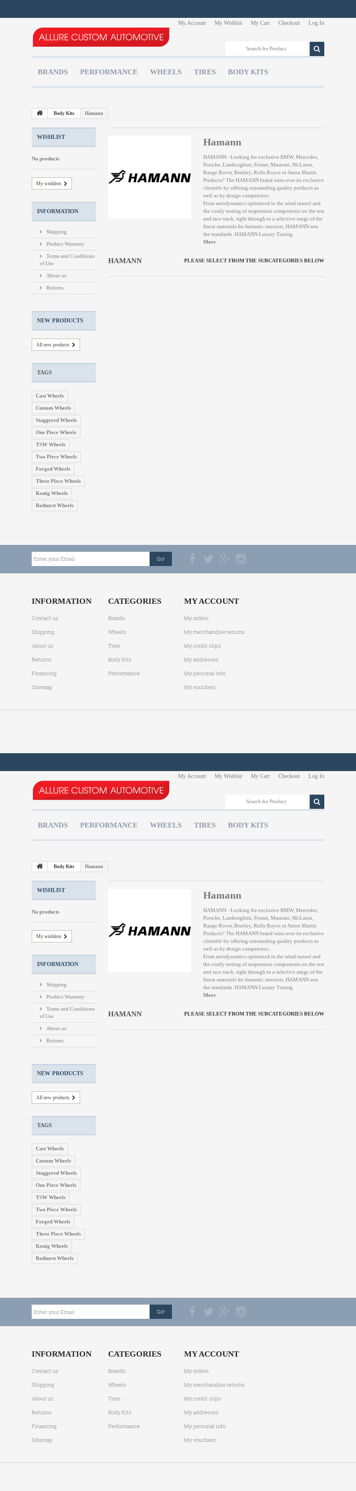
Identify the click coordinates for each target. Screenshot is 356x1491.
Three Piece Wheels (58, 481)
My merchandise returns (214, 631)
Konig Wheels (52, 493)
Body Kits (248, 72)
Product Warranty (65, 244)
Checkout (289, 23)
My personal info (205, 673)
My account (211, 600)
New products (60, 321)
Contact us (45, 618)
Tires (205, 72)
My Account (192, 23)
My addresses (201, 659)
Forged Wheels (53, 469)
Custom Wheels (53, 408)
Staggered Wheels (56, 420)
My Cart (260, 23)
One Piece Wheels (56, 432)
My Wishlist (228, 23)
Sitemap (42, 687)
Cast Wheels (50, 396)
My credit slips (202, 645)
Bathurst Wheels (55, 505)
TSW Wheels (50, 444)
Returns (54, 288)
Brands (53, 72)
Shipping (56, 232)
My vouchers (200, 687)
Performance (109, 72)
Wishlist (51, 137)
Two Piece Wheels (56, 457)
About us (55, 275)
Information (57, 211)
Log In (316, 23)
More (209, 242)
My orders (196, 618)
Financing (44, 673)
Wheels (166, 72)
